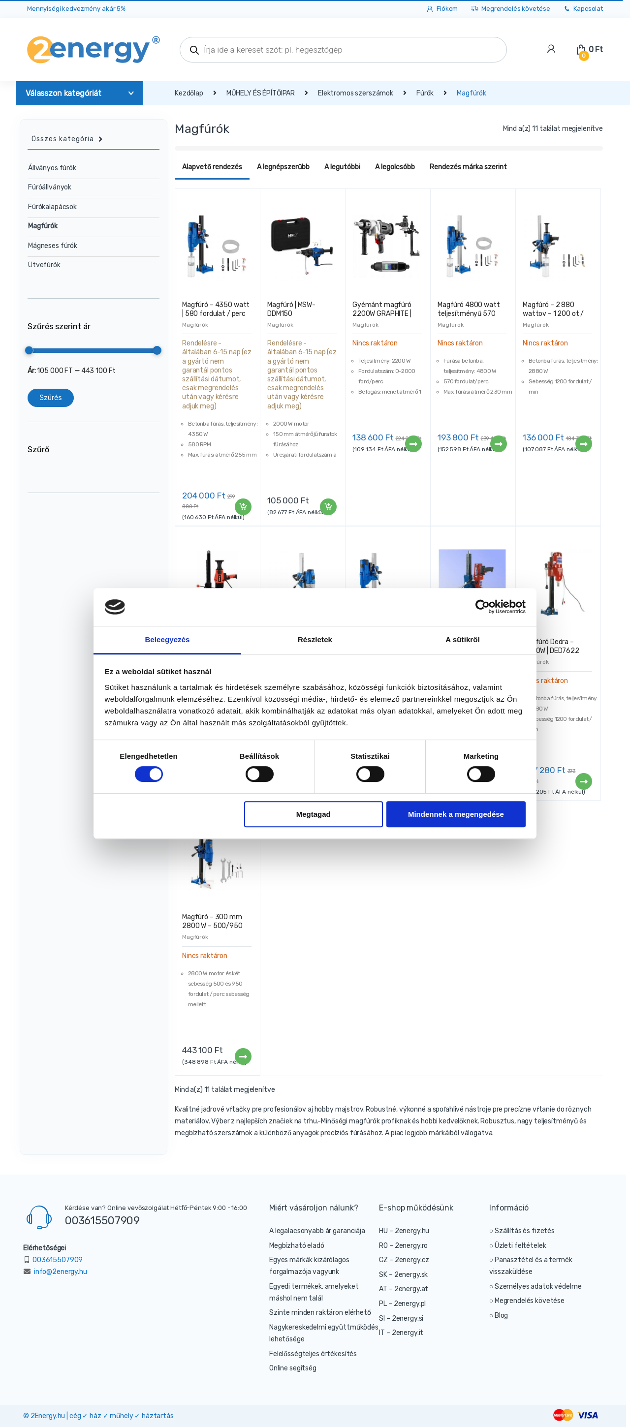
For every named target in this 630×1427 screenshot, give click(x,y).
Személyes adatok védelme (538, 1286)
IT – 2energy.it (401, 1333)
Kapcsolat (583, 9)
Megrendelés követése (510, 9)
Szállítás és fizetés (525, 1231)
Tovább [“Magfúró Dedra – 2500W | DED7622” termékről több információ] (583, 781)
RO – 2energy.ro (403, 1245)
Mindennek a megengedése (456, 814)
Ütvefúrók (44, 265)
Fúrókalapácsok (52, 207)
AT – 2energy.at (403, 1289)
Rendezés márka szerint (468, 167)
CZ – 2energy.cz (404, 1260)
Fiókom (442, 9)
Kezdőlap (189, 93)
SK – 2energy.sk (403, 1275)
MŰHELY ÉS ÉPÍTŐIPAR (260, 93)
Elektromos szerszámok (355, 93)
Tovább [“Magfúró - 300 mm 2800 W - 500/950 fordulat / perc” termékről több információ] (243, 1056)
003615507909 (102, 1220)
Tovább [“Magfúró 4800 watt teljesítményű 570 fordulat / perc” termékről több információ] (498, 443)
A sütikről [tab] (462, 639)
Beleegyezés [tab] (167, 639)
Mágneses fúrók (52, 246)
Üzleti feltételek (520, 1245)
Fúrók (425, 93)
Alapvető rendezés (212, 167)
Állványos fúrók (52, 168)
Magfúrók (195, 324)
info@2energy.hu (60, 1272)
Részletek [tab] (315, 639)
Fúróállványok (49, 187)
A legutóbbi (342, 167)
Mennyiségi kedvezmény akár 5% (76, 8)
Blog (501, 1315)
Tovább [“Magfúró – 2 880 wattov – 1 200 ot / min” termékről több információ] (583, 443)
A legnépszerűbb (283, 167)
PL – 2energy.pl (402, 1304)
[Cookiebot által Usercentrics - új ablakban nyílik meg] (483, 607)
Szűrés (50, 397)
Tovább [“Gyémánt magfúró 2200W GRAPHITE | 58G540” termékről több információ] (413, 443)
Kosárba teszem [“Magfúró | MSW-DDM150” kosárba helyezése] (328, 506)
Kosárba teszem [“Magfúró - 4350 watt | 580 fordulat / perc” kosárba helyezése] (243, 506)
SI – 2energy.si (401, 1318)
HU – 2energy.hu (404, 1231)
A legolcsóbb (395, 167)
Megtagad (313, 814)
